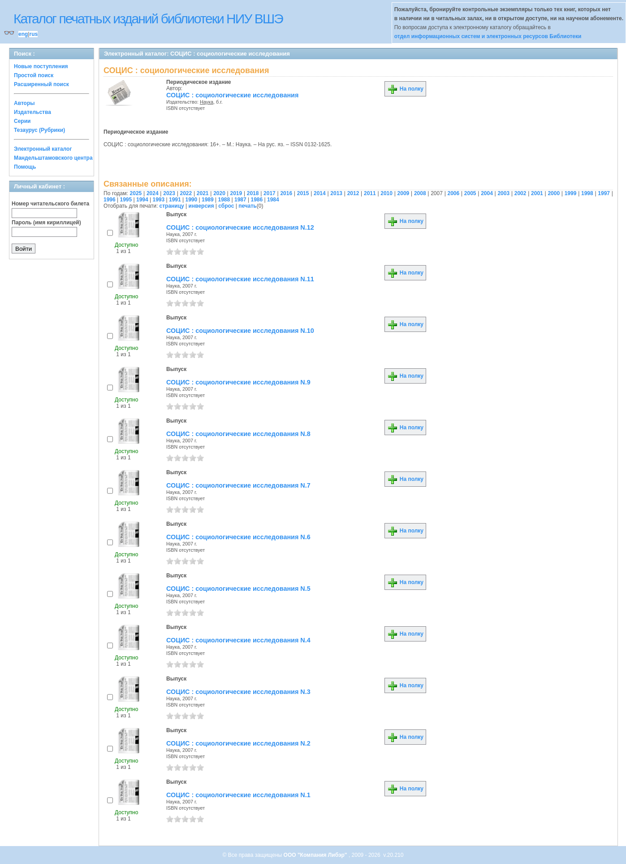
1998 (587, 193)
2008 (420, 193)
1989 (208, 199)
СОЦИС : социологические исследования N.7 (238, 485)
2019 (236, 193)
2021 (203, 193)
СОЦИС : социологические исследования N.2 (238, 743)
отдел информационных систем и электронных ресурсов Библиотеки (488, 36)
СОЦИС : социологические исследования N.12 (240, 227)
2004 (487, 193)
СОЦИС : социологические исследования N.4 (238, 640)
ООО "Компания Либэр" (316, 855)
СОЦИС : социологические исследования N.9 (238, 382)
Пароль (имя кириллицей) (46, 222)
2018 (253, 193)
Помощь (25, 167)
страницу (172, 206)
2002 (520, 193)
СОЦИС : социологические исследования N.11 (240, 279)
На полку (405, 89)
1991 (175, 199)
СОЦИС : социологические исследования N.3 (238, 691)
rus (33, 34)
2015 (303, 193)
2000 (554, 193)
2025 (136, 193)
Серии (22, 121)
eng (23, 34)
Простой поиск (33, 75)
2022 (186, 193)
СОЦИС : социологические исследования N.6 (238, 537)
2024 (153, 193)
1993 (159, 199)
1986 (257, 199)
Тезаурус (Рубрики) (39, 130)
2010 (386, 193)
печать (247, 206)
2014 (320, 193)
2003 (503, 193)
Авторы (24, 103)
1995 (126, 199)
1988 (224, 199)
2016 (286, 193)
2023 (169, 193)
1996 (110, 199)
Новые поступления (41, 66)
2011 (370, 193)
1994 (142, 199)
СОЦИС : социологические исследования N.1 (238, 795)
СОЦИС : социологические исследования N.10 (240, 330)
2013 (336, 193)
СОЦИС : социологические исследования (232, 95)
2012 (353, 193)
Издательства (32, 112)
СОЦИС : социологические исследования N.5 (238, 588)
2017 (269, 193)
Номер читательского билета (50, 204)
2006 (454, 193)
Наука (206, 102)
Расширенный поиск (41, 84)
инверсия (201, 206)
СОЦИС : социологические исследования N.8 (238, 433)
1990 (192, 199)
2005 (470, 193)
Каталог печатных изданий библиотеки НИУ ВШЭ (148, 18)
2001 (537, 193)
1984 (273, 199)
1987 (240, 199)
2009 (403, 193)
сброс (226, 206)
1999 (571, 193)
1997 (604, 193)
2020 (219, 193)
